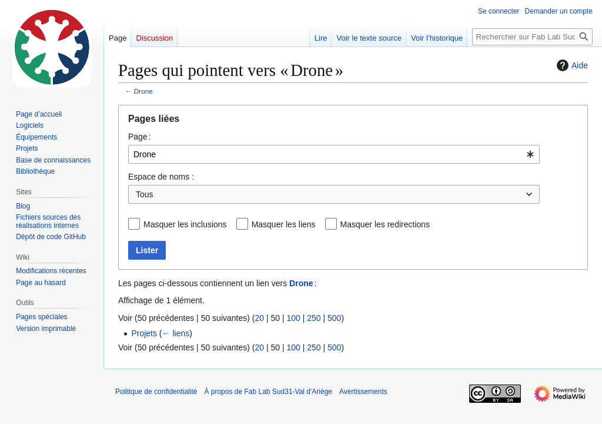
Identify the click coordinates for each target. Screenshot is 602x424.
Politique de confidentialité (156, 391)
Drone (143, 91)
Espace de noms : (161, 176)
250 (313, 318)
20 (259, 318)
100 (293, 318)
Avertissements (363, 391)
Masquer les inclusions (185, 224)
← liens (176, 333)
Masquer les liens (284, 224)
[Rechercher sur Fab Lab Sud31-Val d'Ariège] (532, 36)
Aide (571, 65)
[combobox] (334, 154)
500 (334, 318)
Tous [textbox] (144, 194)
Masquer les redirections (385, 224)
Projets (144, 333)
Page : (139, 136)
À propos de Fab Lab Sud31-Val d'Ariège (268, 391)
